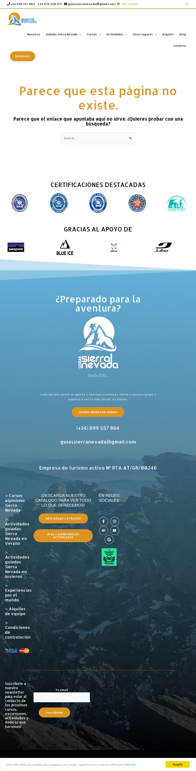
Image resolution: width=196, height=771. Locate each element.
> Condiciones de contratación (18, 630)
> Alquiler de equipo (15, 611)
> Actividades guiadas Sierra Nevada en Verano (17, 531)
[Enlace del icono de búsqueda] (187, 4)
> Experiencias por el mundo (18, 592)
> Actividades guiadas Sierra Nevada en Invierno (17, 564)
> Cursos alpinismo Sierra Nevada (15, 503)
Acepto (178, 764)
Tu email (62, 695)
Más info (130, 765)
